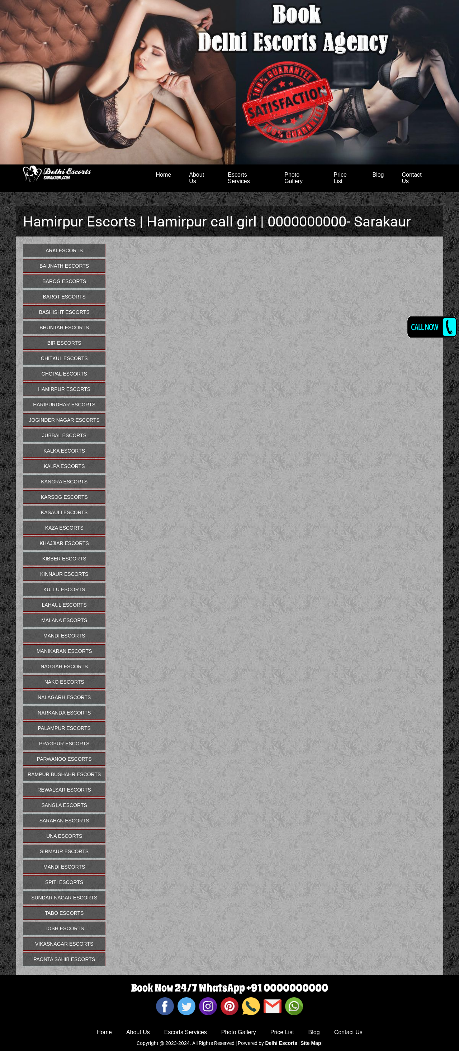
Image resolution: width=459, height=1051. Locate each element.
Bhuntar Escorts (64, 327)
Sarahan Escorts (64, 820)
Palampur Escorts (64, 728)
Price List (339, 178)
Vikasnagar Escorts (64, 944)
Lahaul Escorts (64, 605)
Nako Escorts (64, 682)
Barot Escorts (64, 297)
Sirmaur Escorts (64, 851)
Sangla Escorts (64, 805)
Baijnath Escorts (64, 266)
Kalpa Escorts (64, 466)
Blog (378, 175)
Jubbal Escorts (64, 435)
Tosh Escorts (64, 928)
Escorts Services (239, 178)
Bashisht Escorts (64, 312)
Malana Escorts (64, 620)
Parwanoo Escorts (64, 759)
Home (163, 175)
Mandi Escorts (64, 636)
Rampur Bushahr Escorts (64, 774)
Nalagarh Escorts (64, 697)
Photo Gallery (293, 178)
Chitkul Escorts (64, 358)
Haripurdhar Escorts (64, 404)
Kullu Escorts (64, 589)
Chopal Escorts (64, 374)
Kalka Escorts (64, 451)
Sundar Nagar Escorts (64, 897)
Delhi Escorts (281, 1043)
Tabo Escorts (64, 913)
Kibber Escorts (64, 559)
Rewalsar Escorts (64, 790)
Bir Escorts (64, 343)
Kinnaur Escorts (64, 574)
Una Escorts (64, 836)
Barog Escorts (64, 281)
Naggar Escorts (64, 666)
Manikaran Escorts (64, 651)
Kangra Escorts (64, 481)
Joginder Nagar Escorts (64, 420)
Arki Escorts (64, 250)
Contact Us (411, 178)
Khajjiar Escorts (64, 543)
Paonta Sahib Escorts (64, 959)
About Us (196, 178)
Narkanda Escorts (64, 713)
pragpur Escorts (64, 743)
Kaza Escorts (64, 528)
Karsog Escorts (64, 497)
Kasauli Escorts (64, 512)
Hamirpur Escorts (64, 389)
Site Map (311, 1043)
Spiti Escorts (64, 882)
